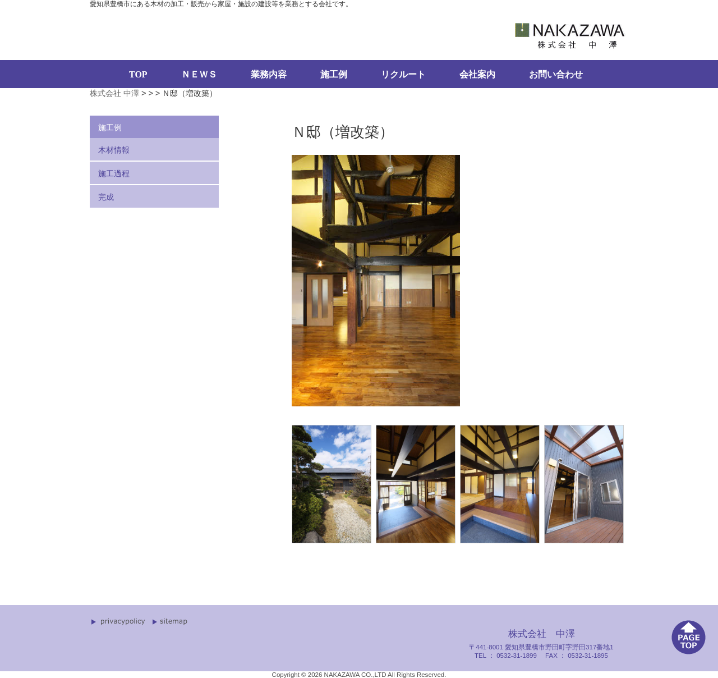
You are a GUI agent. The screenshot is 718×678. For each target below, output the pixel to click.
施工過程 (114, 173)
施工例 (333, 74)
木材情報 (114, 149)
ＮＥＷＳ (199, 74)
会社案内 (477, 74)
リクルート (403, 74)
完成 (106, 197)
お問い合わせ (556, 74)
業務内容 (269, 74)
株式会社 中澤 (114, 93)
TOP (138, 74)
